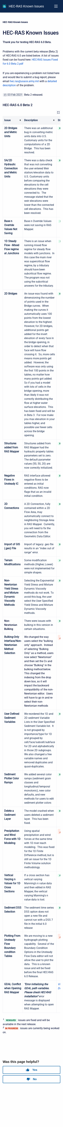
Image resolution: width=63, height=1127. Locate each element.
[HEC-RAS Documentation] (4, 6)
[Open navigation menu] (56, 6)
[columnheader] (13, 120)
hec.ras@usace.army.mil (24, 81)
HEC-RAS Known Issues (26, 6)
